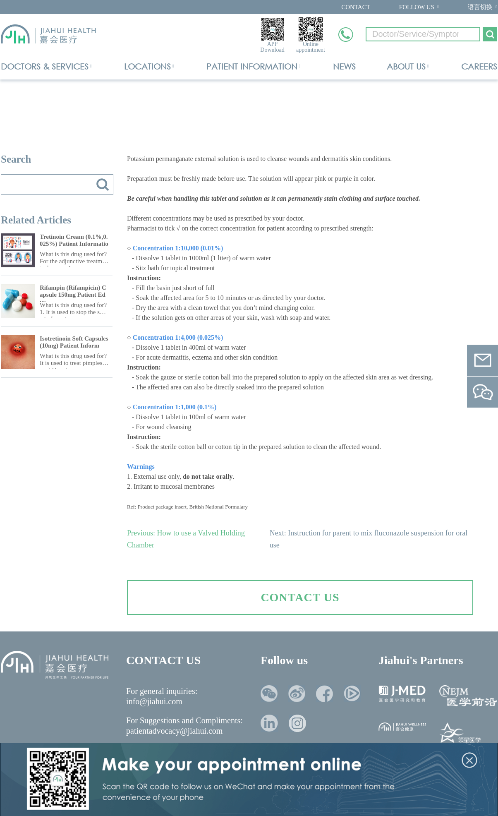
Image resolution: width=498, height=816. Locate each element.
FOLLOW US (416, 7)
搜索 (102, 184)
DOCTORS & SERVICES (45, 66)
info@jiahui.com (154, 701)
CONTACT (355, 7)
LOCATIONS (147, 66)
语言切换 (480, 7)
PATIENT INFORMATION (251, 66)
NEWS (344, 66)
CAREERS (479, 66)
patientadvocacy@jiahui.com (174, 730)
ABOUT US (406, 66)
